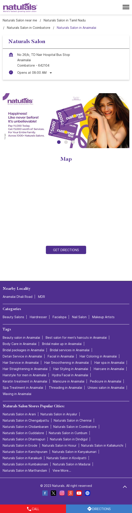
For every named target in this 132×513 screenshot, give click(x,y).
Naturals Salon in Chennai (73, 420)
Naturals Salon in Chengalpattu (26, 420)
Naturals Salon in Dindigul (68, 439)
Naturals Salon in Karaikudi (22, 458)
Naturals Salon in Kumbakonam (25, 464)
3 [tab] (73, 142)
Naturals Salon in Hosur (59, 445)
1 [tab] (59, 142)
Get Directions (66, 250)
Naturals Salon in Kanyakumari (74, 452)
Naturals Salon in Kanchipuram (25, 452)
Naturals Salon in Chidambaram (26, 427)
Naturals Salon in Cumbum (68, 433)
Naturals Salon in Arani (19, 414)
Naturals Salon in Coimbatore (75, 427)
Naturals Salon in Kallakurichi (102, 445)
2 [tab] (66, 142)
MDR (41, 297)
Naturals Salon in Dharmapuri (24, 439)
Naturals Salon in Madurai (71, 464)
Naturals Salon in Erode (20, 445)
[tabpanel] (66, 120)
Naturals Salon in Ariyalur (58, 414)
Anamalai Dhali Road (17, 297)
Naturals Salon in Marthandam (25, 470)
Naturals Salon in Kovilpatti (66, 458)
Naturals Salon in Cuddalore (23, 433)
